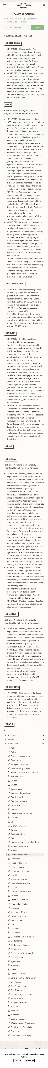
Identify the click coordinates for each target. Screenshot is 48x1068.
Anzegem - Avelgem (19, 764)
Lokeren (14, 895)
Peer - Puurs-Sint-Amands (22, 953)
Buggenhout (16, 789)
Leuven (14, 887)
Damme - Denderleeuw (21, 793)
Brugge (14, 780)
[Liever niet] (45, 1058)
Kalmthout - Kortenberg (21, 871)
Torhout (14, 1006)
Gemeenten (32, 18)
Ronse (13, 969)
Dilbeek (14, 809)
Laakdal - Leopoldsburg (21, 883)
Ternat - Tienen (17, 998)
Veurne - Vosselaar (19, 1019)
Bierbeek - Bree (17, 776)
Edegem (14, 817)
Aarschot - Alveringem (20, 756)
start (6, 18)
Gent (13, 838)
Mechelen (15, 908)
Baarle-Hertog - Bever (20, 768)
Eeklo (13, 821)
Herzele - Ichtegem (19, 863)
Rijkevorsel (15, 961)
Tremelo (14, 1010)
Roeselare (15, 965)
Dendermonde (17, 797)
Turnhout (15, 1014)
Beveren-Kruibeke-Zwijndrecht (24, 772)
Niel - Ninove (16, 920)
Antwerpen (16, 760)
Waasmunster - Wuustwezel (23, 1023)
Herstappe (15, 858)
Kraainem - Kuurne (19, 879)
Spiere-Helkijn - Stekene (21, 994)
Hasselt (14, 850)
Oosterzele (15, 932)
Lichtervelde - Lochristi (21, 891)
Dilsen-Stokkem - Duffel (21, 813)
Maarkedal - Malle (19, 904)
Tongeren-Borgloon (19, 1002)
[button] (4, 5)
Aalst (13, 748)
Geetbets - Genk (18, 834)
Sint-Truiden (16, 990)
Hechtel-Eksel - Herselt (21, 854)
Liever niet (29, 1061)
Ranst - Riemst (17, 957)
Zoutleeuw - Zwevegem (21, 1035)
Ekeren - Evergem (18, 826)
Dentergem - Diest (19, 801)
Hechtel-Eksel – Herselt (16, 21)
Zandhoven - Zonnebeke (21, 1027)
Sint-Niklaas (16, 982)
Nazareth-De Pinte (19, 916)
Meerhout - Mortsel (19, 912)
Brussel (14, 784)
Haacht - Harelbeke (19, 846)
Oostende (15, 928)
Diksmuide (15, 805)
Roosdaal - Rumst (18, 973)
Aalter (13, 752)
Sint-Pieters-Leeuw (19, 986)
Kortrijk (14, 875)
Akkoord (17, 1061)
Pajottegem (16, 949)
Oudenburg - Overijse (20, 945)
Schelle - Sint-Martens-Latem (23, 978)
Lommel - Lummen (19, 899)
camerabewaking (17, 18)
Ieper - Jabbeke (17, 867)
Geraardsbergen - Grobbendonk (25, 842)
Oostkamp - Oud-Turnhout (22, 936)
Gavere (14, 830)
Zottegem (15, 1031)
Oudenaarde (16, 940)
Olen (13, 924)
